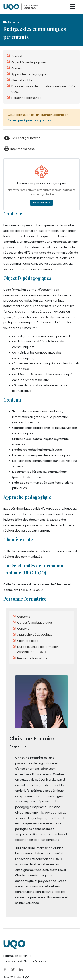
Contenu (17, 68)
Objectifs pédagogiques (29, 62)
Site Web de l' (16, 977)
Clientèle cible (21, 80)
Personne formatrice (26, 97)
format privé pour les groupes (29, 120)
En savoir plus (41, 202)
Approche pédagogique (29, 74)
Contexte (17, 56)
